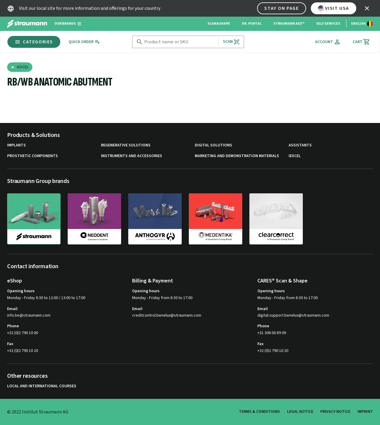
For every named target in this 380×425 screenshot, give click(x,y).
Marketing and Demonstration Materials (237, 156)
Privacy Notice (335, 412)
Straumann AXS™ (288, 23)
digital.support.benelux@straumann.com (293, 315)
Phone (13, 326)
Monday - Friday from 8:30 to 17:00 (162, 298)
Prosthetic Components (32, 156)
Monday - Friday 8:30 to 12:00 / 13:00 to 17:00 (46, 298)
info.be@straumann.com (28, 315)
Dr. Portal (252, 23)
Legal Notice (300, 412)
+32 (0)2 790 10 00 (22, 333)
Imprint (365, 412)
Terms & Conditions (259, 412)
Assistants (300, 145)
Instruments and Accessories (131, 156)
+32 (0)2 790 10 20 (22, 351)
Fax (10, 344)
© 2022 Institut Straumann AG (37, 412)
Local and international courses (41, 386)
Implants (16, 145)
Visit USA (333, 8)
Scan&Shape (219, 23)
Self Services (328, 23)
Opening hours (20, 291)
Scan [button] (231, 42)
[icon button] (367, 8)
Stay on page (281, 8)
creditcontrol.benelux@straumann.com (166, 315)
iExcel (295, 156)
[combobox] (180, 42)
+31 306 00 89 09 (271, 333)
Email (12, 309)
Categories (34, 42)
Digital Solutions (213, 145)
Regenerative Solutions (126, 145)
